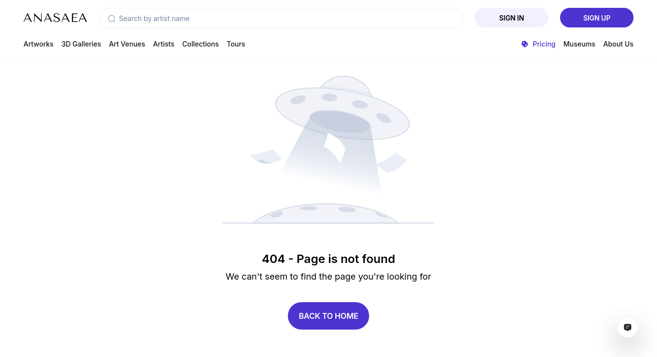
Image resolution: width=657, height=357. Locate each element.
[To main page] (55, 17)
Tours (236, 44)
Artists (164, 44)
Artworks (38, 44)
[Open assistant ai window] (627, 327)
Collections (200, 44)
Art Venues (127, 44)
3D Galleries (81, 44)
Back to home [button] (328, 316)
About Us (618, 44)
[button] (112, 19)
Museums (579, 44)
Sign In (511, 18)
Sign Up (596, 18)
